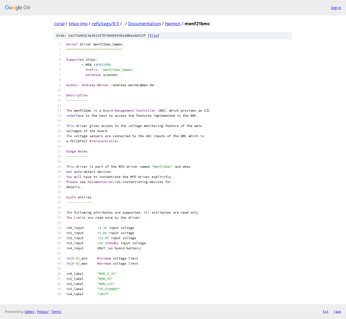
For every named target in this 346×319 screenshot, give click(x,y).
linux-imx (78, 23)
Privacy (42, 311)
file (153, 36)
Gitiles (29, 311)
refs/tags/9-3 (105, 23)
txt (326, 311)
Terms (56, 311)
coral (59, 23)
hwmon (173, 23)
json (337, 311)
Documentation (144, 23)
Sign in (336, 7)
